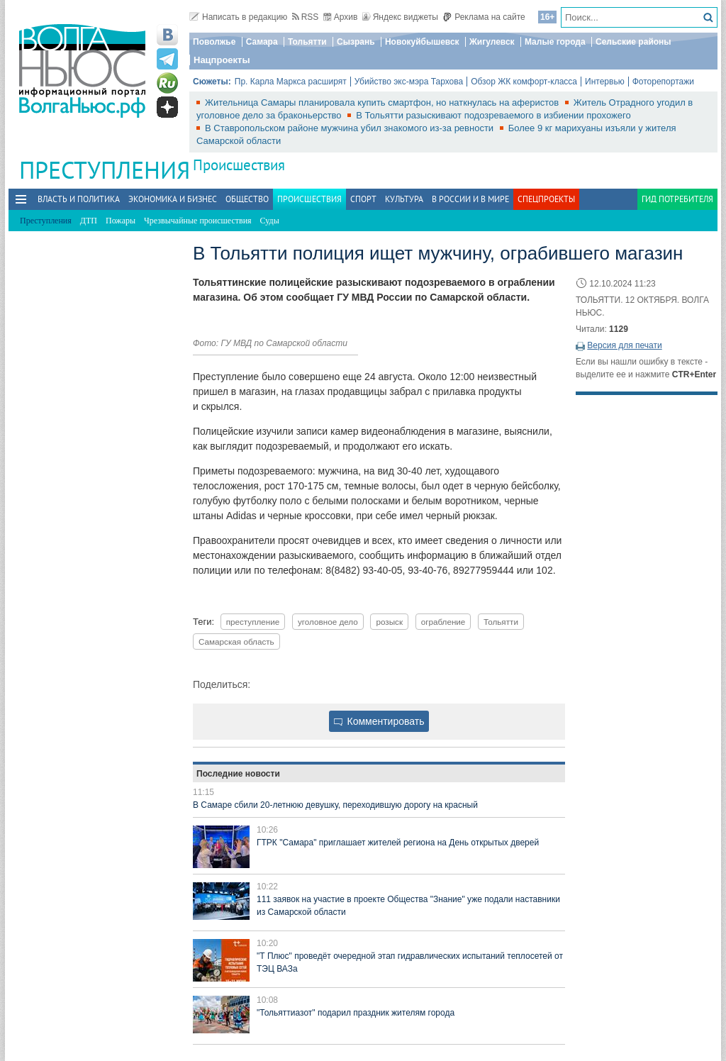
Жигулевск (492, 42)
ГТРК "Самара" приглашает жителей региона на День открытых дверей (398, 843)
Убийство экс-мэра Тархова (408, 82)
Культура (404, 199)
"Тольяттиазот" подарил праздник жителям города (355, 1013)
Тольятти (307, 42)
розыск (389, 621)
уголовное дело (328, 621)
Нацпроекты (222, 60)
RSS (305, 17)
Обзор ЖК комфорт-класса (524, 82)
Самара (262, 42)
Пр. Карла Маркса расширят (291, 82)
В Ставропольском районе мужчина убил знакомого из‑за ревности (350, 128)
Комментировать (379, 721)
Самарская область (236, 641)
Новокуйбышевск (422, 42)
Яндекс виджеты (400, 17)
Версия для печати (624, 345)
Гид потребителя (677, 199)
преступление (253, 621)
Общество (247, 199)
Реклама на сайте (483, 17)
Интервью (605, 82)
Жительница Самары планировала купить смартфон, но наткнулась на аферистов (383, 102)
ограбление (443, 621)
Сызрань (356, 42)
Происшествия (239, 164)
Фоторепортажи (663, 82)
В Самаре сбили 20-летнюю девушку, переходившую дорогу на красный (335, 805)
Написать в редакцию (238, 17)
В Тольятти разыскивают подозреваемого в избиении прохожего (493, 115)
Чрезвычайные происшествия (198, 221)
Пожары (120, 221)
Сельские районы (633, 42)
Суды (269, 221)
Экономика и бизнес (172, 199)
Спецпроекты (546, 199)
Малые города (555, 42)
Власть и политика (79, 199)
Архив (340, 17)
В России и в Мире (470, 199)
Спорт (363, 199)
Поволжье (214, 42)
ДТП (88, 221)
